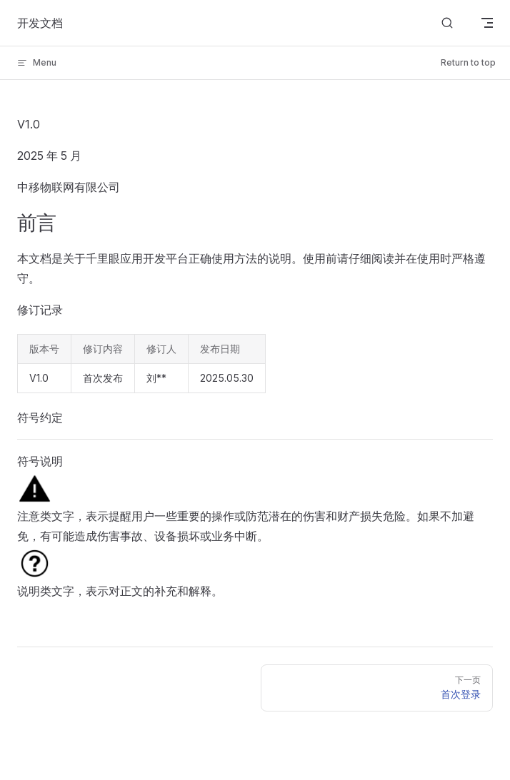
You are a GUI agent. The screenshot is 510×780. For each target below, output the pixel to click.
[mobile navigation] (487, 23)
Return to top (468, 62)
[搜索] (447, 23)
